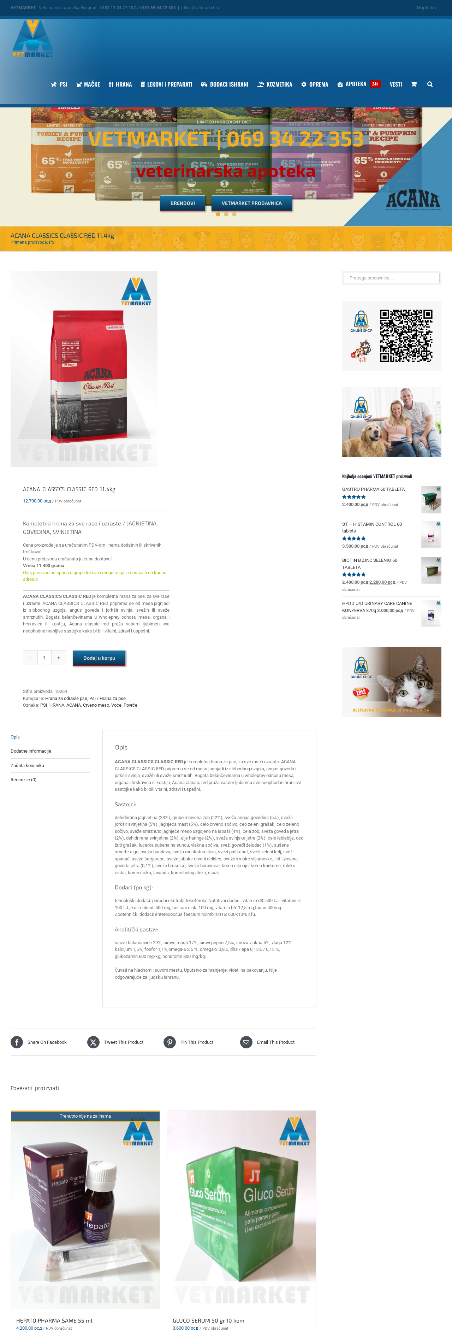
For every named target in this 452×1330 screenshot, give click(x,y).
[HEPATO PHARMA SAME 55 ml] (85, 1210)
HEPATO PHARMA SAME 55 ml (54, 1320)
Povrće (130, 705)
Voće (116, 705)
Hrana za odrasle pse (66, 698)
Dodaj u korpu (99, 658)
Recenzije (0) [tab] (24, 779)
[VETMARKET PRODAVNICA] (252, 203)
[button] (430, 84)
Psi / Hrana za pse (107, 698)
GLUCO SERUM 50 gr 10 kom (208, 1320)
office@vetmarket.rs (200, 7)
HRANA (56, 705)
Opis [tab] (15, 737)
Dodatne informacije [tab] (31, 751)
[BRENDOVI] (182, 203)
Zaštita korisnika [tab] (27, 765)
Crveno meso (96, 705)
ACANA (73, 705)
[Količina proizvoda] (44, 658)
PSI (43, 705)
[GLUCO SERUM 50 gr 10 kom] (241, 1210)
